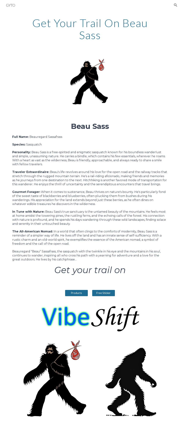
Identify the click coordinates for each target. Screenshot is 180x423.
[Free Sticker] (103, 293)
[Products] (76, 293)
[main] (90, 28)
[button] (175, 5)
